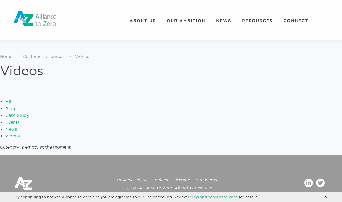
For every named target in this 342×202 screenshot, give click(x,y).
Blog (10, 108)
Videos (12, 135)
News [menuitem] (223, 20)
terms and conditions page (213, 197)
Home (6, 56)
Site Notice (207, 179)
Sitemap (182, 179)
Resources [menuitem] (257, 20)
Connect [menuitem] (295, 20)
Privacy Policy (131, 179)
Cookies (159, 179)
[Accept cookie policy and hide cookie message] (325, 196)
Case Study (17, 115)
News (11, 129)
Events (12, 122)
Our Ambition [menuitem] (186, 20)
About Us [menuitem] (143, 20)
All (8, 101)
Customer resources (43, 56)
